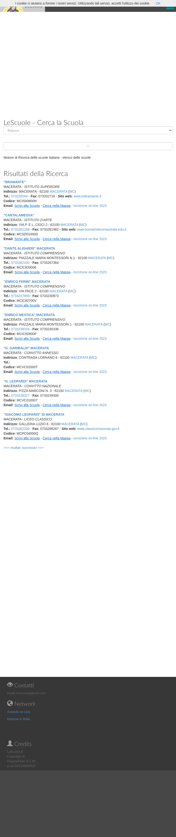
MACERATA (59, 191)
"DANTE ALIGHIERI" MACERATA (29, 248)
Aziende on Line (18, 712)
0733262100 (20, 263)
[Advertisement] (49, 61)
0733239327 (20, 395)
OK (158, 3)
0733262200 (20, 429)
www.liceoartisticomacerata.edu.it (101, 229)
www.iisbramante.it (87, 196)
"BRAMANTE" (15, 182)
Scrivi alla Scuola (27, 206)
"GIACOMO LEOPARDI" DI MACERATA (34, 414)
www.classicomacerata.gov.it (98, 429)
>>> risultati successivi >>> (24, 448)
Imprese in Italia (18, 719)
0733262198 (20, 229)
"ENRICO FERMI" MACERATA (27, 282)
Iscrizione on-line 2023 (90, 206)
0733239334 (20, 329)
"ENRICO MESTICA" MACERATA (29, 315)
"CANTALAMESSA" (19, 215)
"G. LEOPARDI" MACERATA (25, 381)
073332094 (19, 196)
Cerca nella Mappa (57, 206)
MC (72, 191)
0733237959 (20, 296)
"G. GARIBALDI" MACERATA (26, 348)
